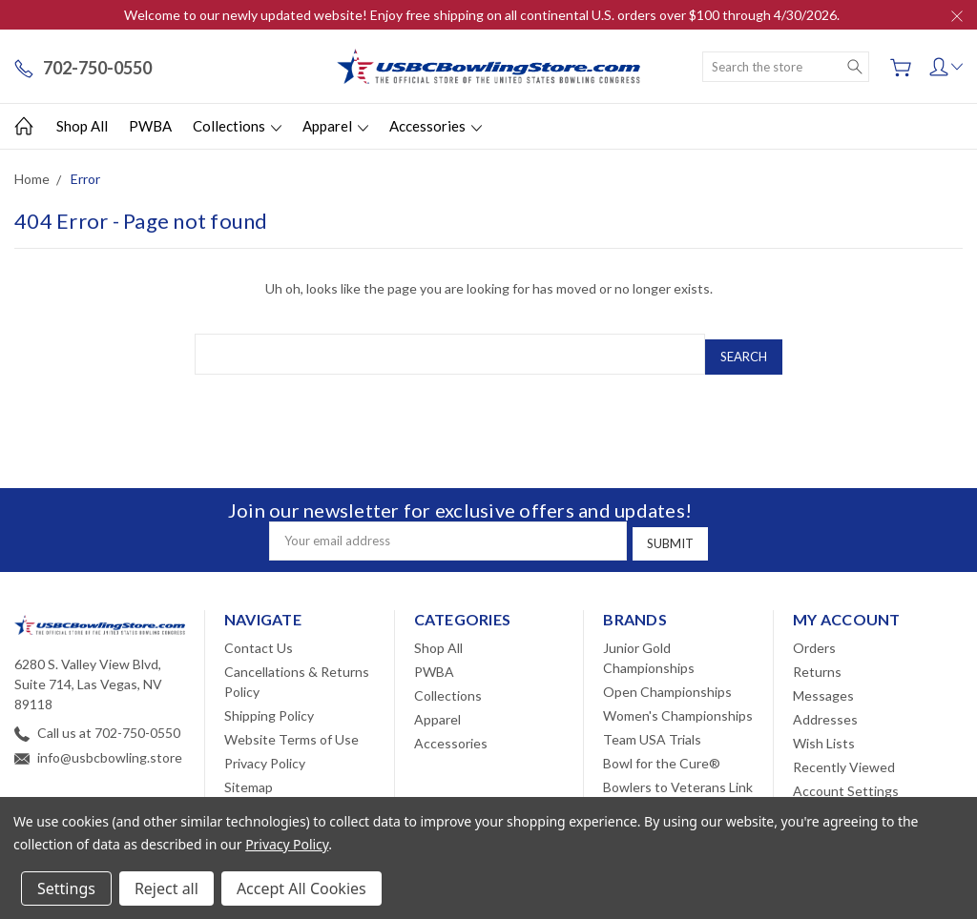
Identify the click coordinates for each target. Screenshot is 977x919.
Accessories (435, 125)
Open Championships (667, 682)
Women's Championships (678, 706)
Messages (823, 686)
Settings (66, 888)
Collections (237, 125)
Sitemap (248, 777)
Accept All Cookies (301, 888)
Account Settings (846, 781)
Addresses (825, 710)
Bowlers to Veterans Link (678, 777)
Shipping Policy (269, 706)
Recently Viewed (844, 757)
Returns (817, 662)
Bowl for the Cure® (661, 753)
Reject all (166, 888)
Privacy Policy (264, 753)
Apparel (335, 125)
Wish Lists (824, 733)
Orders (814, 638)
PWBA (150, 125)
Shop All (82, 125)
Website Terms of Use (291, 730)
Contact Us (258, 638)
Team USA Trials (652, 730)
